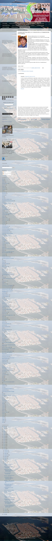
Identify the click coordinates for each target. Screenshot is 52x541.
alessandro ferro (5, 183)
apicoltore (4, 192)
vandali (3, 409)
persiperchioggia (5, 333)
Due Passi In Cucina (25, 27)
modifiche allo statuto (6, 306)
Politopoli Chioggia (40, 25)
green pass (4, 270)
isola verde (4, 293)
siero (3, 380)
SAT (3, 377)
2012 (4, 447)
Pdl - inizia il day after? (6, 329)
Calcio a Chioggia (5, 27)
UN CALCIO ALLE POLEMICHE (7, 473)
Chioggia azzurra (4, 119)
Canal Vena (4, 212)
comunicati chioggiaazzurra (7, 229)
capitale (3, 216)
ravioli (3, 366)
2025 (4, 426)
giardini (3, 265)
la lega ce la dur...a (5, 294)
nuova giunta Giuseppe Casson (7, 315)
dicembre (6, 450)
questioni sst (4, 360)
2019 (4, 436)
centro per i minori (5, 220)
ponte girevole (4, 339)
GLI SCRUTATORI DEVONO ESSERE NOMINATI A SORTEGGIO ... (9, 506)
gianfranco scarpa (5, 263)
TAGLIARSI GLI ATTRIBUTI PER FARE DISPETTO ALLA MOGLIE (9, 502)
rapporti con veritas (5, 363)
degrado (3, 247)
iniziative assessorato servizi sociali (8, 278)
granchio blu (4, 269)
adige (3, 180)
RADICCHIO (4, 361)
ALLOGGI (4, 184)
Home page (4, 23)
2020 (4, 434)
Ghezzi (3, 262)
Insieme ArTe (4, 283)
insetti (3, 282)
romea (3, 373)
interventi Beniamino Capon (7, 286)
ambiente (4, 187)
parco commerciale (5, 326)
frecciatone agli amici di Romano (8, 258)
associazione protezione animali (8, 200)
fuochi (3, 260)
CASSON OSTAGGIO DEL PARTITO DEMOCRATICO (9, 500)
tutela (3, 403)
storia (3, 387)
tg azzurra (4, 397)
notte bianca (4, 313)
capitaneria (4, 217)
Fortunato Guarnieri (5, 256)
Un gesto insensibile (7, 491)
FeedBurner (11, 108)
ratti (3, 364)
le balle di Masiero (5, 296)
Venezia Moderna (14, 27)
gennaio (5, 512)
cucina (3, 244)
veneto (3, 413)
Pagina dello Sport (40, 23)
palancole (4, 322)
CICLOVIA (4, 223)
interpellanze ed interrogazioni (7, 285)
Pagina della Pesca (6, 25)
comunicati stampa (5, 230)
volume (3, 420)
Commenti (5, 174)
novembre (6, 451)
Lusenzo (3, 299)
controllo (3, 237)
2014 (4, 444)
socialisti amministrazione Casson (8, 381)
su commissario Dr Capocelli (7, 388)
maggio (5, 461)
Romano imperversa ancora (9, 475)
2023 (4, 429)
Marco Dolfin (4, 300)
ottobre (5, 453)
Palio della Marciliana (6, 323)
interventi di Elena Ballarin (7, 288)
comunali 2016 (4, 227)
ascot (3, 197)
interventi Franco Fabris (6, 289)
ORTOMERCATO (5, 319)
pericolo (3, 330)
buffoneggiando (5, 207)
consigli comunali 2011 (6, 235)
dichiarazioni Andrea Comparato (27, 71)
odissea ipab (4, 317)
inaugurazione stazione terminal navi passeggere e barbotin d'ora (8, 274)
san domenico (4, 374)
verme (3, 417)
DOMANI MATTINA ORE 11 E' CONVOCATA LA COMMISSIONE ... (9, 485)
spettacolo (4, 385)
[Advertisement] (26, 525)
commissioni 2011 (5, 226)
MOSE (3, 307)
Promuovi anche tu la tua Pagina (7, 121)
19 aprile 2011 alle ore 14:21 (30, 76)
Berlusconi (4, 206)
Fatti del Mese (12, 23)
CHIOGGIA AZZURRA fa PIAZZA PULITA (8, 465)
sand (3, 376)
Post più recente (22, 119)
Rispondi (22, 88)
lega (3, 297)
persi (3, 332)
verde (3, 416)
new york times (5, 312)
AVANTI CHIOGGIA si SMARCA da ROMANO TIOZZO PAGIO (9, 470)
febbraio (6, 510)
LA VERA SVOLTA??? (8, 493)
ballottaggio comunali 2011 (7, 203)
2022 (4, 431)
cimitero (3, 224)
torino (3, 399)
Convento (4, 238)
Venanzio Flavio (5, 412)
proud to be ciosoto (5, 356)
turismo (3, 402)
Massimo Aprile (5, 303)
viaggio (3, 419)
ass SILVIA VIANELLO (6, 199)
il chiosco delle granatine (6, 272)
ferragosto (4, 255)
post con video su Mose (6, 347)
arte (3, 196)
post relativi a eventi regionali (7, 351)
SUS (3, 393)
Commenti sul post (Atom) (26, 121)
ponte (3, 338)
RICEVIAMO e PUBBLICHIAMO (8, 368)
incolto (3, 277)
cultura (3, 245)
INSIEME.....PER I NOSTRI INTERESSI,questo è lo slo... (9, 481)
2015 (4, 442)
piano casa (4, 336)
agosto (5, 456)
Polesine (33, 25)
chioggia (3, 221)
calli (3, 210)
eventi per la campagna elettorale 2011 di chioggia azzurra (8, 252)
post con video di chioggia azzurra (8, 342)
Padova (3, 320)
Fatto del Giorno (31, 23)
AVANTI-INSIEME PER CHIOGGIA (8, 467)
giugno (5, 459)
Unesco (3, 406)
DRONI (3, 250)
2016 (4, 440)
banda (3, 205)
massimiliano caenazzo (6, 302)
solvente (3, 384)
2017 (4, 439)
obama (3, 316)
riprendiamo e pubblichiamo (7, 370)
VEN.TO (3, 410)
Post (4, 172)
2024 (3, 179)
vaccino (3, 407)
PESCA (3, 335)
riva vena (3, 371)
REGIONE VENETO (5, 367)
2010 (4, 514)
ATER (3, 202)
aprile (5, 462)
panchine (3, 325)
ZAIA (3, 422)
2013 (4, 445)
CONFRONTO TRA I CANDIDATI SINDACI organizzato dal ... (8, 478)
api (2, 190)
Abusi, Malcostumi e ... (21, 23)
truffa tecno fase (5, 400)
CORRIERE (4, 240)
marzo (5, 509)
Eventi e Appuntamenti (16, 25)
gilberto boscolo (5, 266)
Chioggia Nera (26, 25)
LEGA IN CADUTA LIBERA (9, 490)
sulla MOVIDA (4, 390)
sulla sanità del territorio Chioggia (8, 391)
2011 (4, 448)
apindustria (4, 193)
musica (3, 310)
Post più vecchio (46, 119)
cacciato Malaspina (5, 209)
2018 (4, 437)
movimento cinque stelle (6, 309)
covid (3, 241)
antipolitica (4, 189)
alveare (3, 186)
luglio (5, 458)
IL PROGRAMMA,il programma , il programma (9, 497)
